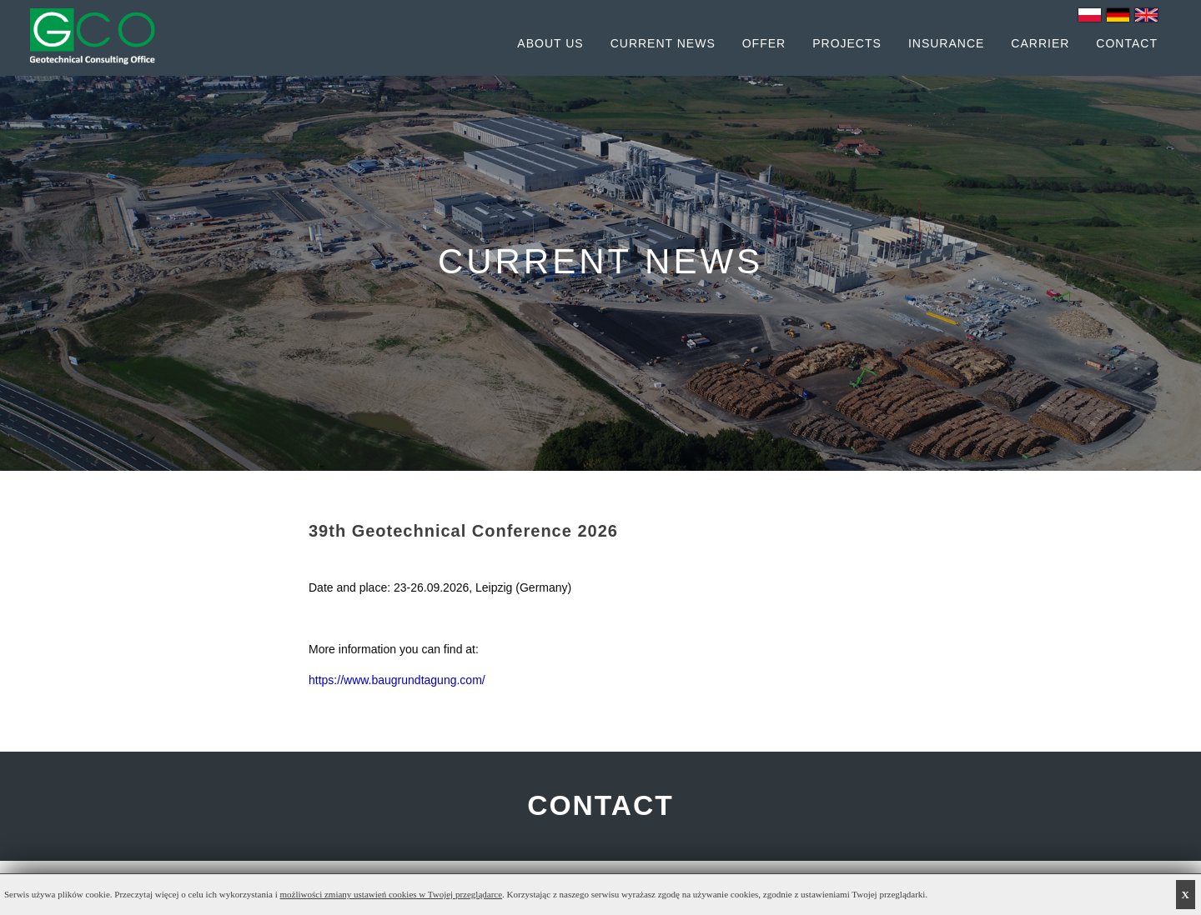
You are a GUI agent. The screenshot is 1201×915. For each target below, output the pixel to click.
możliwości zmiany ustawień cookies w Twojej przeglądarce (391, 894)
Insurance (946, 43)
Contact (1127, 43)
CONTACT (600, 806)
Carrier (1040, 43)
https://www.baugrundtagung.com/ (397, 680)
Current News (663, 43)
